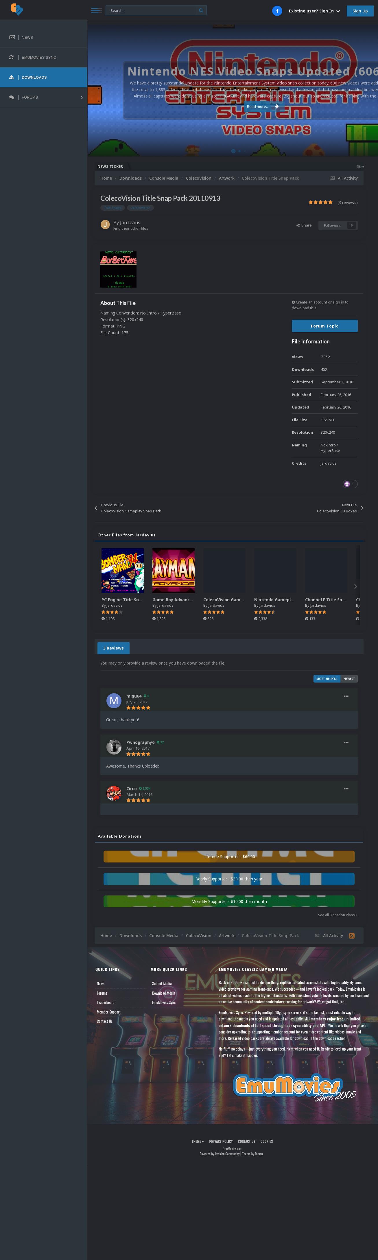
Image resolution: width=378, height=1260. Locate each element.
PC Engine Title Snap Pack (128, 599)
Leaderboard (106, 1002)
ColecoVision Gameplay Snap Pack (238, 599)
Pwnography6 (140, 742)
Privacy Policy (221, 1141)
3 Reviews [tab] (113, 648)
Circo (131, 788)
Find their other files (130, 228)
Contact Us (105, 1021)
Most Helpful (327, 679)
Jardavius (130, 222)
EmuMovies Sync (164, 1002)
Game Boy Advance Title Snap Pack (189, 599)
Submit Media (162, 983)
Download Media (163, 993)
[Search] (156, 10)
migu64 (133, 696)
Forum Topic (325, 326)
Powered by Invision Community (220, 1153)
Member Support (109, 1012)
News (100, 983)
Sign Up (360, 11)
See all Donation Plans (337, 915)
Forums (102, 993)
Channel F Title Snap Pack (332, 599)
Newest (349, 679)
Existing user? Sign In (314, 11)
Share (304, 225)
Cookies (267, 1141)
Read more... (231, 106)
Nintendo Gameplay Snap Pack (286, 599)
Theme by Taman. (252, 1153)
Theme (198, 1141)
